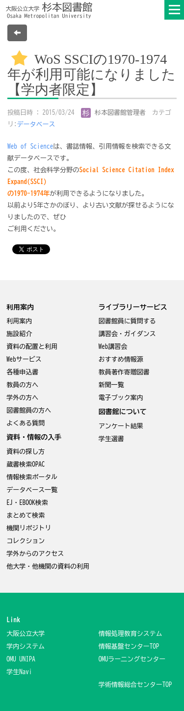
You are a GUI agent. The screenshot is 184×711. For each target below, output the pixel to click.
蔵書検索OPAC (25, 464)
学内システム (25, 646)
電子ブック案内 (121, 398)
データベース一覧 (31, 490)
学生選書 (111, 439)
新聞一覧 (111, 385)
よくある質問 (25, 423)
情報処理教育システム (130, 634)
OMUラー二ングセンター (132, 659)
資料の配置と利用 (31, 346)
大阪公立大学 (25, 634)
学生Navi (19, 672)
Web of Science (30, 146)
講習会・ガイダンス (127, 334)
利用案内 (19, 321)
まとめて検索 (25, 515)
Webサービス (24, 359)
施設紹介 (19, 334)
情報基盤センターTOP (129, 646)
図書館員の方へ (28, 410)
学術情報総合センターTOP (135, 685)
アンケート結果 (121, 426)
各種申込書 (22, 372)
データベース (36, 124)
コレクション (25, 541)
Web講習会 (113, 346)
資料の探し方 (25, 451)
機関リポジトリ (28, 528)
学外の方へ (22, 398)
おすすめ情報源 (121, 359)
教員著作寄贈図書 (124, 372)
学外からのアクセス (35, 554)
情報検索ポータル (31, 477)
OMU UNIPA (20, 659)
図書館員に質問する (127, 321)
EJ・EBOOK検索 (27, 503)
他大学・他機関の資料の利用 (47, 566)
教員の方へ (22, 385)
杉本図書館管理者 (113, 112)
